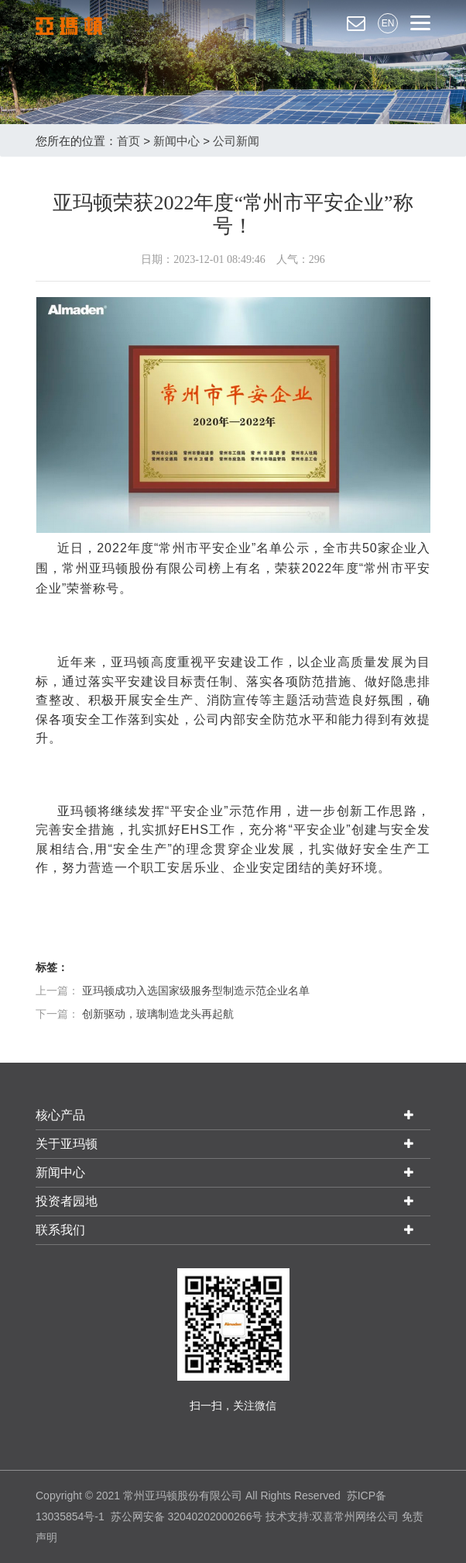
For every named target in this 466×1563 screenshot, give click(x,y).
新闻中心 (176, 140)
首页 (128, 140)
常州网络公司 (366, 1516)
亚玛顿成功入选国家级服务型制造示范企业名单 (196, 990)
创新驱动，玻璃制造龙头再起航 (158, 1014)
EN (388, 23)
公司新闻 (236, 140)
